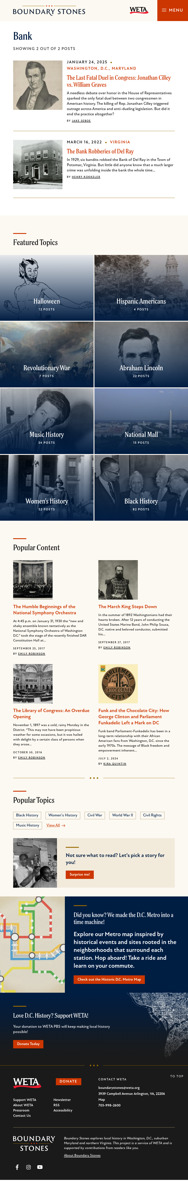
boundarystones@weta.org (119, 1089)
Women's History (47, 501)
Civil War (94, 815)
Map (101, 1101)
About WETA (23, 1106)
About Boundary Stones (82, 1156)
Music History (47, 434)
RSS (56, 1106)
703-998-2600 (109, 1106)
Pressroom (21, 1111)
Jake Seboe (81, 121)
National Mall (141, 434)
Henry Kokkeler (86, 177)
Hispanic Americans (141, 301)
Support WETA (24, 1101)
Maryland (124, 69)
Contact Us (22, 1117)
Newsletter (62, 1101)
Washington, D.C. (88, 69)
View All (53, 825)
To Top (177, 1077)
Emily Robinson (31, 654)
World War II (122, 815)
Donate (69, 1083)
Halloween (47, 301)
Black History (141, 501)
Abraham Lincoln (141, 367)
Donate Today (29, 1045)
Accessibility (62, 1111)
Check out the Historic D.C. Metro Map (110, 980)
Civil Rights (152, 815)
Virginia (120, 142)
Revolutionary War (46, 367)
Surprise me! (80, 875)
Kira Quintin (114, 764)
